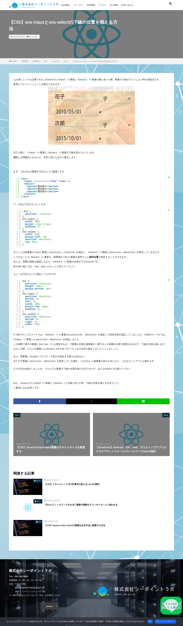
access (49, 603)
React (31, 37)
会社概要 (65, 5)
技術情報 (91, 5)
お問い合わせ (127, 5)
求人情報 (114, 5)
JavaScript (55, 61)
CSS (35, 37)
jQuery (38, 477)
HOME (14, 61)
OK (150, 621)
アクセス (102, 5)
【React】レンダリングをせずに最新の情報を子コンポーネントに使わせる (88, 500)
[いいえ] (179, 621)
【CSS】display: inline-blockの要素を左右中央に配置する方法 (80, 521)
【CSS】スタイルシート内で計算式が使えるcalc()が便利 (77, 480)
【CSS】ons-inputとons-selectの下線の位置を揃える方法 (94, 61)
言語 (45, 61)
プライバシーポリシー (165, 621)
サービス (78, 5)
